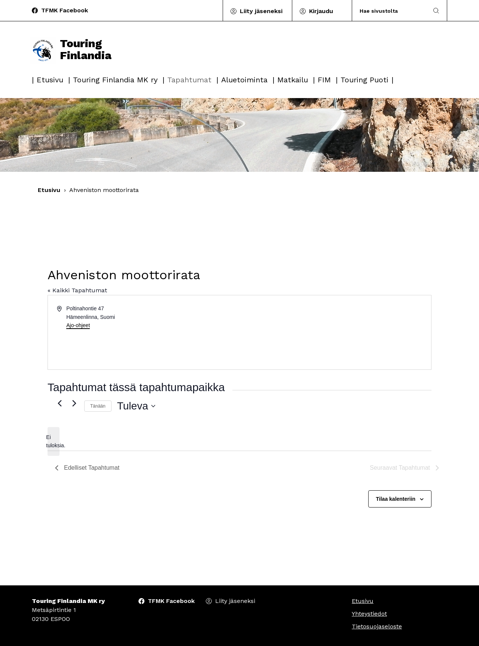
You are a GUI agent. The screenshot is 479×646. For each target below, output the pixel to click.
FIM (324, 79)
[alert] (54, 441)
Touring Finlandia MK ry (115, 79)
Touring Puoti (364, 79)
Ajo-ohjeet (78, 325)
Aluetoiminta (244, 79)
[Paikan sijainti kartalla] (334, 332)
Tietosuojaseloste (377, 626)
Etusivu (50, 79)
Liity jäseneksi (261, 11)
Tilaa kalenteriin (396, 499)
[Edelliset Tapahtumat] (59, 403)
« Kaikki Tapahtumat (77, 290)
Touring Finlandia (71, 49)
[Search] (390, 10)
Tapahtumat (189, 79)
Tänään (98, 406)
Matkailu (292, 79)
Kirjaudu (321, 11)
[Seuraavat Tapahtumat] (74, 403)
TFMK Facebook (64, 10)
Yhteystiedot (369, 613)
